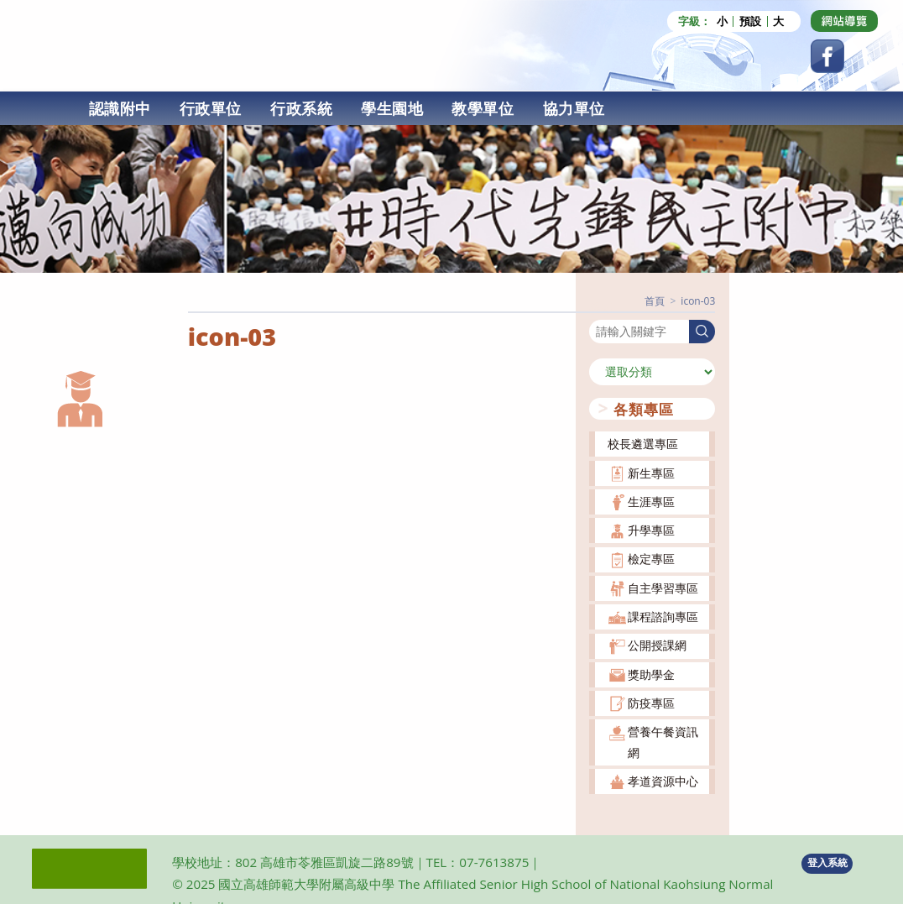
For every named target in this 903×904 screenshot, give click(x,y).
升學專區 (651, 530)
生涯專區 (651, 501)
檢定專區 (651, 559)
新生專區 (651, 473)
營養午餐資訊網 (663, 742)
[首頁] (655, 301)
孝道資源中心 (663, 781)
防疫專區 (651, 703)
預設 (750, 21)
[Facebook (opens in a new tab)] (827, 56)
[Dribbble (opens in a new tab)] (844, 21)
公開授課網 (657, 645)
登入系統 (827, 862)
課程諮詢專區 (663, 616)
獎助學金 (651, 674)
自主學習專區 (663, 588)
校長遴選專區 (643, 444)
